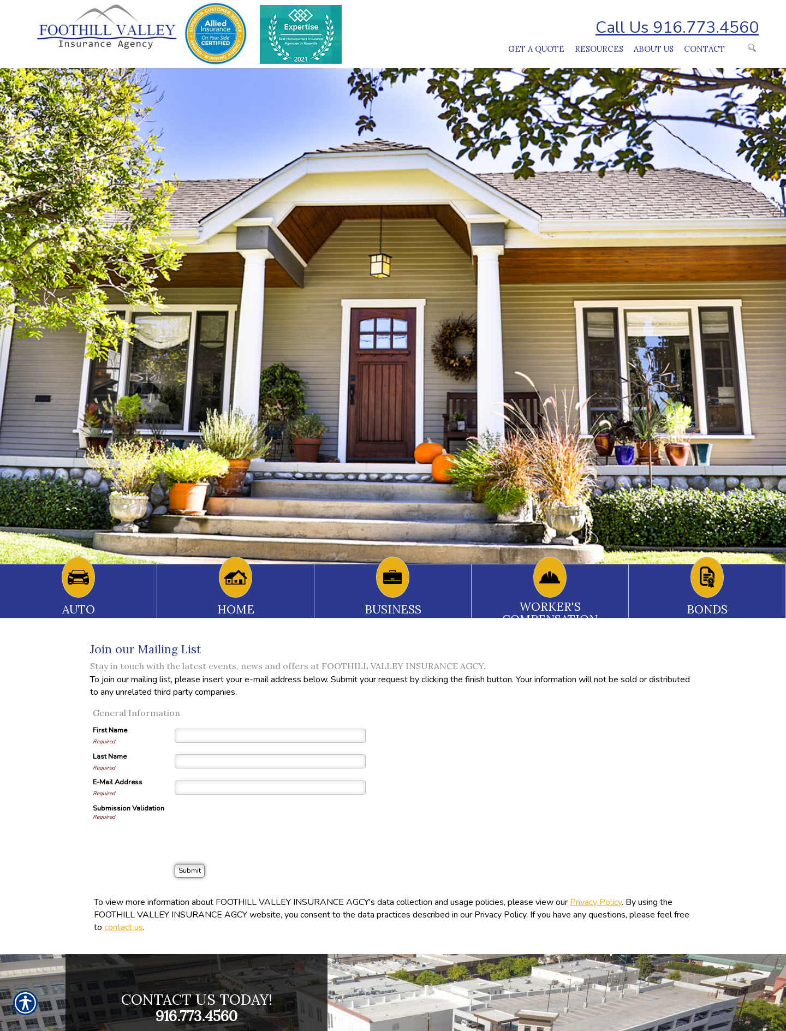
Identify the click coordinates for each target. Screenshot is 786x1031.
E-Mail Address (117, 782)
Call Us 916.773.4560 (677, 27)
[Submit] (190, 871)
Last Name (110, 756)
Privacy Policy (596, 902)
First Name (110, 730)
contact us (123, 927)
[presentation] (258, 824)
